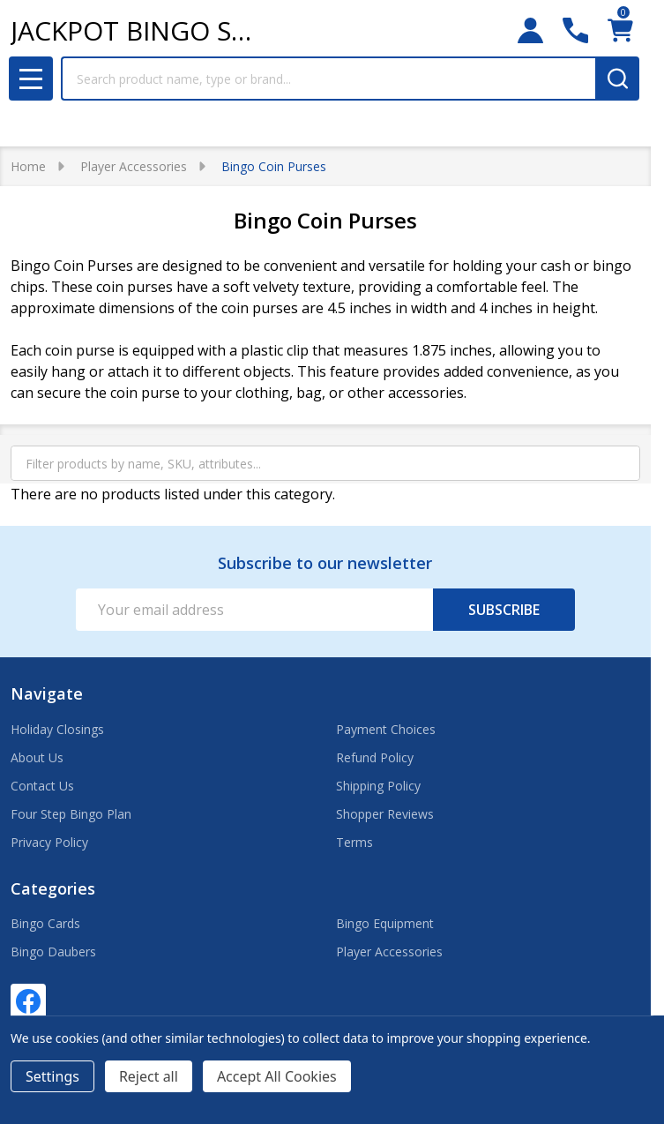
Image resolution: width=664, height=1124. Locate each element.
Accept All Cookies (277, 1076)
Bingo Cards (45, 923)
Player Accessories (389, 951)
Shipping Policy (378, 785)
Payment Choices (386, 729)
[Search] (617, 78)
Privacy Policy (49, 842)
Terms (354, 842)
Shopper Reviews (385, 814)
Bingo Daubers (53, 951)
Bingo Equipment (385, 923)
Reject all (148, 1076)
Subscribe (504, 609)
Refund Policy (375, 757)
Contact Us (42, 785)
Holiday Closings (57, 729)
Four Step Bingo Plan (71, 814)
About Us (37, 757)
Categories (53, 888)
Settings (52, 1076)
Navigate (47, 693)
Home (28, 166)
